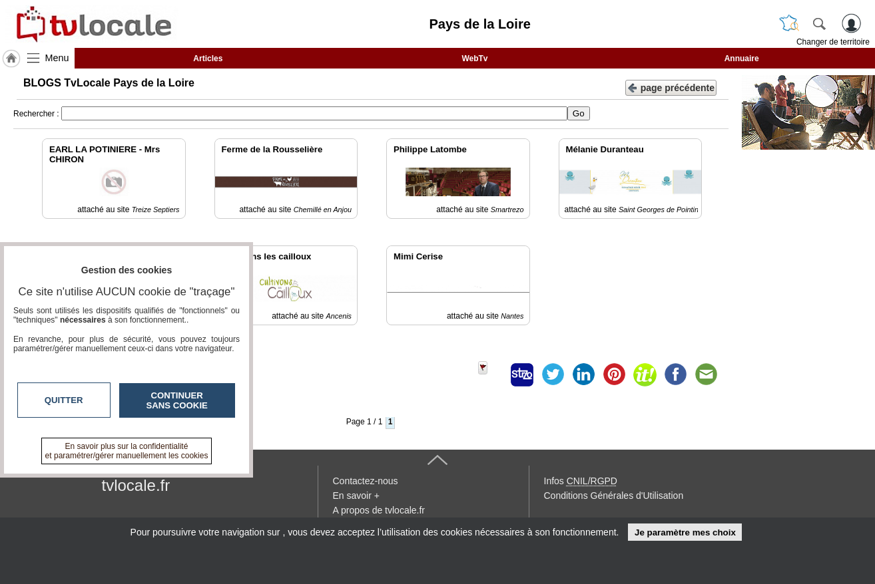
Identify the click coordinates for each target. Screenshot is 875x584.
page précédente (671, 86)
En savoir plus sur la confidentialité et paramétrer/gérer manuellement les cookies (126, 451)
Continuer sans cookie (177, 400)
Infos (580, 481)
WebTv (474, 58)
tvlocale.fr (136, 485)
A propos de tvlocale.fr (379, 510)
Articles (207, 58)
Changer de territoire (833, 42)
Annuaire (742, 58)
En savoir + (356, 495)
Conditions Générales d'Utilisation (614, 495)
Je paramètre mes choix (685, 532)
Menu (57, 58)
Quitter (64, 400)
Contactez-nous (365, 481)
